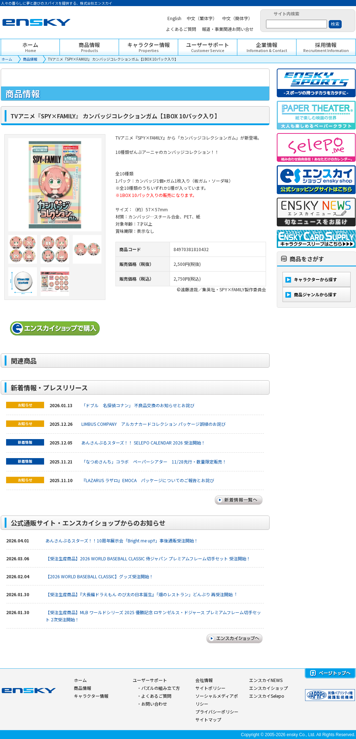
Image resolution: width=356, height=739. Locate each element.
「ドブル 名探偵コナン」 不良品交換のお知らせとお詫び (137, 405)
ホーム (6, 59)
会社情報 (204, 680)
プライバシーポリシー (216, 712)
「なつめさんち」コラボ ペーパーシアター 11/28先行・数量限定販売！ (154, 461)
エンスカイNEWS (266, 680)
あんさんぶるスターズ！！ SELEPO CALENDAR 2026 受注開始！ (143, 442)
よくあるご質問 (156, 696)
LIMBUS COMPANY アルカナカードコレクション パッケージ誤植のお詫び (153, 424)
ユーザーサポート (150, 680)
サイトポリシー (210, 688)
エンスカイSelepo (266, 696)
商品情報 (30, 59)
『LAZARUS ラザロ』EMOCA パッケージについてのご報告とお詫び (147, 480)
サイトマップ (208, 719)
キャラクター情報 (91, 696)
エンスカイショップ (268, 688)
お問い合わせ (154, 704)
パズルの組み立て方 (160, 688)
